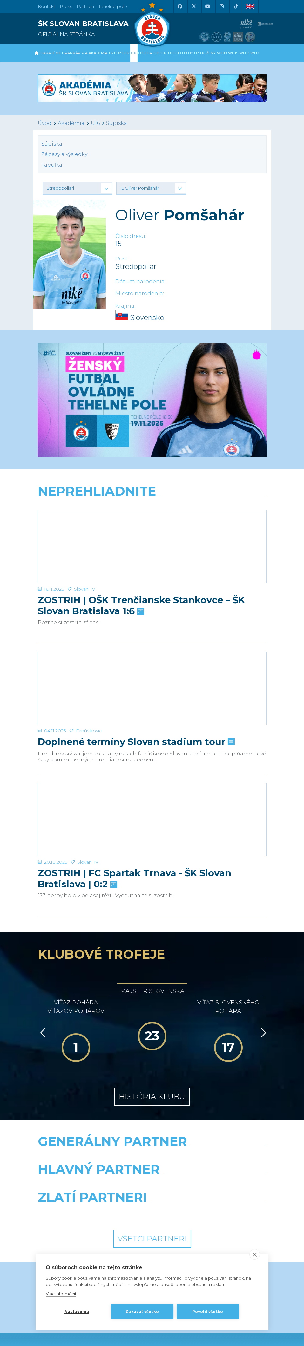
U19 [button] (119, 53)
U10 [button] (178, 53)
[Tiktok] (235, 6)
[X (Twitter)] (193, 6)
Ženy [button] (211, 53)
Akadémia (71, 123)
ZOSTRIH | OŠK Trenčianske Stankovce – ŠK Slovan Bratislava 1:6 (141, 580)
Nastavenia (76, 1311)
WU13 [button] (244, 53)
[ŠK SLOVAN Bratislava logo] (152, 24)
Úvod (44, 123)
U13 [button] (156, 53)
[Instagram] (221, 6)
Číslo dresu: (130, 236)
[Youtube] (207, 6)
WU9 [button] (254, 53)
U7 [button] (196, 53)
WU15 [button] (233, 53)
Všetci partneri (152, 1163)
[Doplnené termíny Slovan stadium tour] (152, 651)
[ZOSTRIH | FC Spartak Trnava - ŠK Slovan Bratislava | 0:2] (152, 757)
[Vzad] (42, 957)
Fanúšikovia (89, 680)
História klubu (152, 1021)
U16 (95, 123)
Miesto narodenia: (139, 293)
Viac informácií (61, 1293)
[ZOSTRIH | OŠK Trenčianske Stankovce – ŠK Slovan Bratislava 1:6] (152, 534)
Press (66, 6)
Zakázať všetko (142, 1311)
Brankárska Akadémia (85, 53)
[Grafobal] (92, 1110)
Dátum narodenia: (140, 281)
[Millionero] (212, 1110)
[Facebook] (179, 6)
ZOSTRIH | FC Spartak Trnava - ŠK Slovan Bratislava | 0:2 (134, 803)
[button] (77, 188)
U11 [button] (170, 53)
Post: (121, 258)
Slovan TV (84, 564)
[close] (254, 1254)
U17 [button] (127, 53)
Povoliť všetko (207, 1311)
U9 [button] (184, 53)
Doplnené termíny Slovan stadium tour (135, 691)
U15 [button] (141, 53)
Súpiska (116, 123)
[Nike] (152, 1082)
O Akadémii (50, 53)
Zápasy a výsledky (64, 154)
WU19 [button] (222, 53)
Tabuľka (51, 165)
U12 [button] (164, 53)
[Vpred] (262, 957)
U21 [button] (112, 53)
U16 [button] (134, 53)
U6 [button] (202, 53)
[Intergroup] (92, 1138)
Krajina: (125, 306)
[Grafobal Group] (212, 1138)
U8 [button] (190, 53)
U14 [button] (148, 53)
